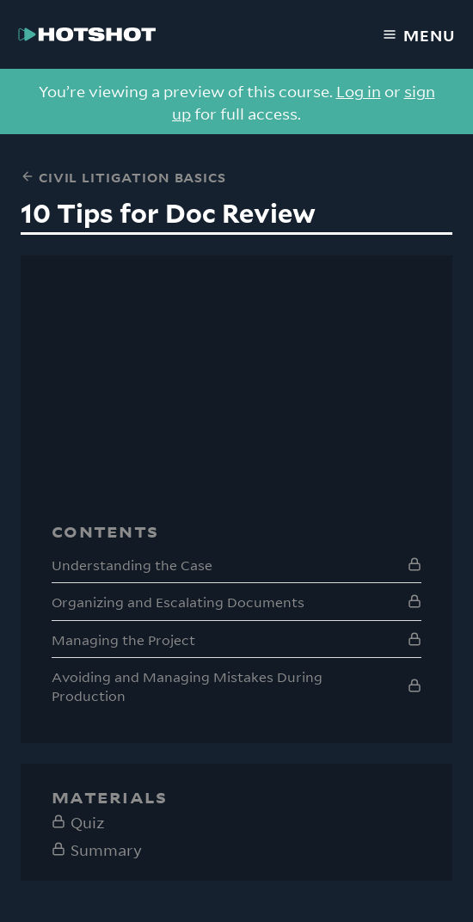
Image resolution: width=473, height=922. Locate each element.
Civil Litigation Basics (123, 176)
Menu (419, 34)
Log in (358, 90)
